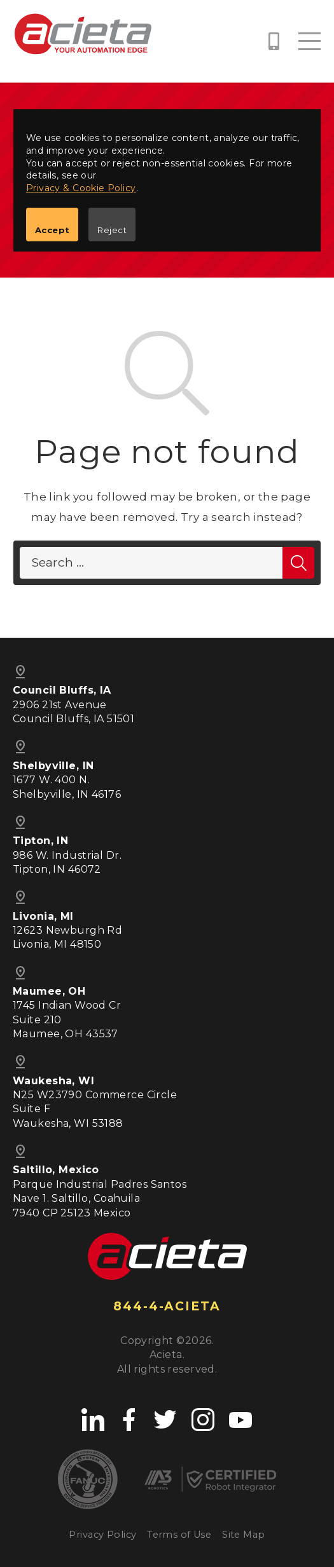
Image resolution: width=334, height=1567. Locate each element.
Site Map (243, 1534)
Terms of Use (179, 1534)
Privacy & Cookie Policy (81, 188)
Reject (112, 230)
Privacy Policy (102, 1534)
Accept (52, 230)
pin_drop (20, 973)
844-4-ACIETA (167, 1306)
